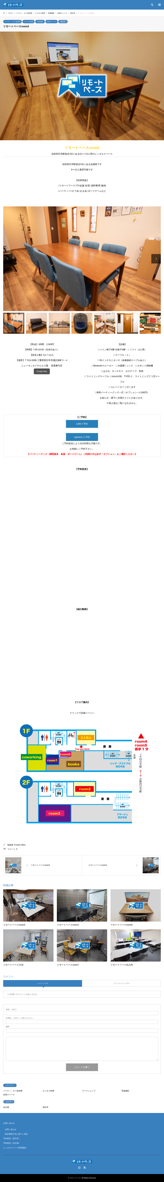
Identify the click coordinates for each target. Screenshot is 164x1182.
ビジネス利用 (28, 21)
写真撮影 (40, 21)
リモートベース (75, 1178)
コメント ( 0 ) (42, 983)
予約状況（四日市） (11, 1139)
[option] (82, 258)
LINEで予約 (82, 424)
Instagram (79, 1167)
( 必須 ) (11, 1009)
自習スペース (51, 21)
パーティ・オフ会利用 (12, 21)
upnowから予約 (82, 437)
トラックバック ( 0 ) (121, 983)
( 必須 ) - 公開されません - (20, 1018)
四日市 (63, 21)
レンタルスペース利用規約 (14, 1148)
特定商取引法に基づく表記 (16, 1134)
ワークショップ (88, 1091)
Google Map (42, 371)
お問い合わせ (9, 1123)
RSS (85, 1167)
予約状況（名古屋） (11, 1143)
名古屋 (6, 1107)
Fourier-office (19, 845)
